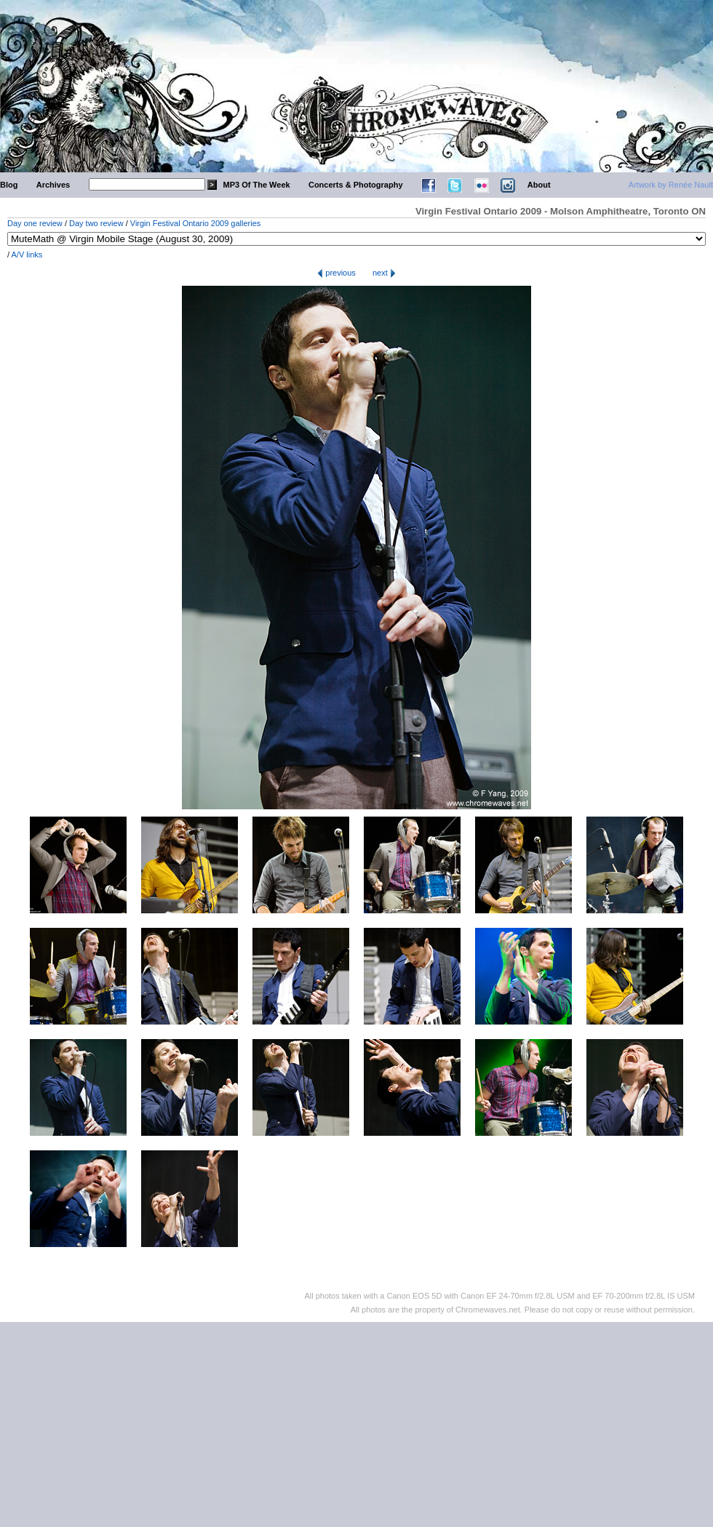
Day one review (35, 223)
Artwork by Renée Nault (671, 184)
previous (336, 272)
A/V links (27, 254)
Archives (53, 184)
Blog (8, 184)
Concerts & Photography (355, 184)
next (384, 272)
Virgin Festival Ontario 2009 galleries (195, 223)
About (539, 184)
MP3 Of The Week (256, 184)
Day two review (96, 223)
